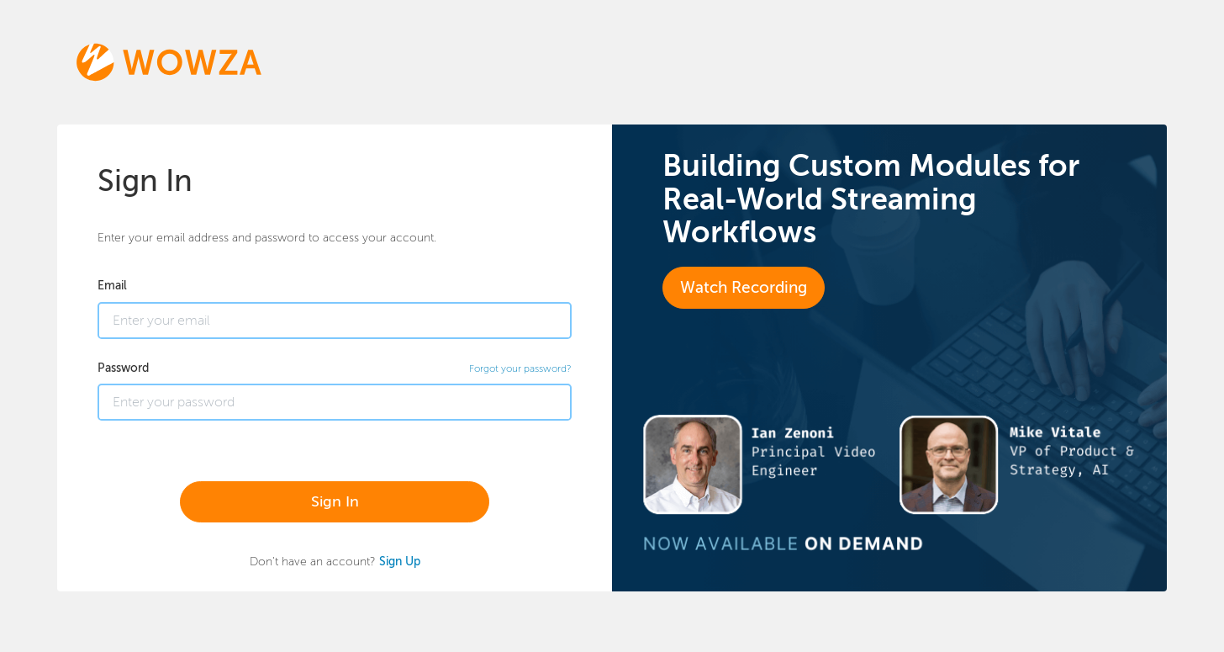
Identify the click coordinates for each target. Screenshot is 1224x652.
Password (123, 367)
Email (112, 285)
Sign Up (399, 561)
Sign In (335, 501)
